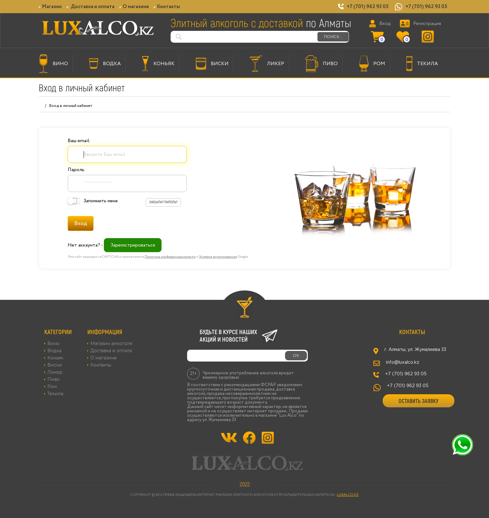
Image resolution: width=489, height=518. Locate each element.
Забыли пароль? (163, 202)
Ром (52, 386)
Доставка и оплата (90, 6)
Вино (53, 343)
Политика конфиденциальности (170, 256)
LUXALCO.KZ (348, 494)
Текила (55, 393)
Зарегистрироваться (132, 245)
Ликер (54, 372)
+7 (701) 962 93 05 (368, 6)
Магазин (50, 6)
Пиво (53, 379)
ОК (296, 356)
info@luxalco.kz (402, 362)
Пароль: (77, 169)
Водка (54, 350)
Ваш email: (79, 140)
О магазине (134, 6)
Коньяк (55, 358)
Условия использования (218, 256)
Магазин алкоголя (111, 343)
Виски (54, 365)
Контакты (167, 6)
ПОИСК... (333, 37)
